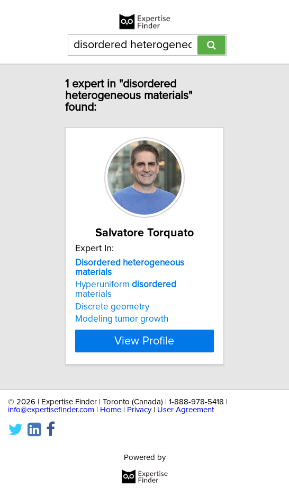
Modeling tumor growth (121, 319)
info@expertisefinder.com (51, 410)
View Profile (144, 341)
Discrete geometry (112, 307)
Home (110, 410)
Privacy (139, 410)
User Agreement (185, 410)
